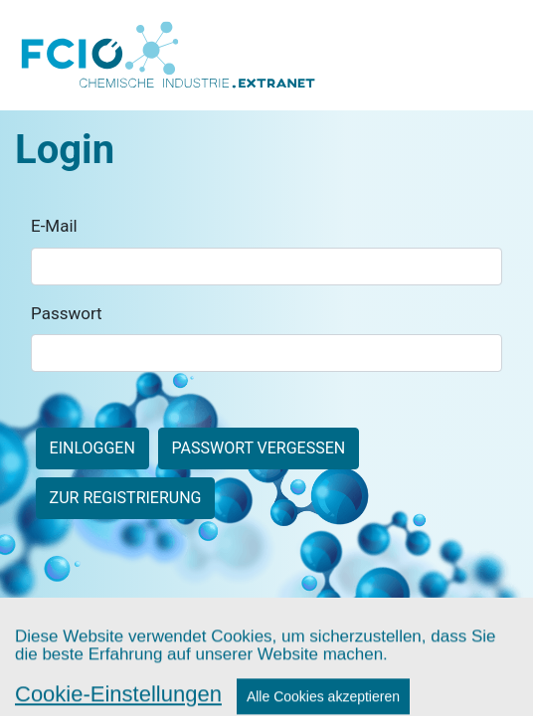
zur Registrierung (126, 497)
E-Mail (54, 226)
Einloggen (92, 448)
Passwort (66, 313)
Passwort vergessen (258, 448)
